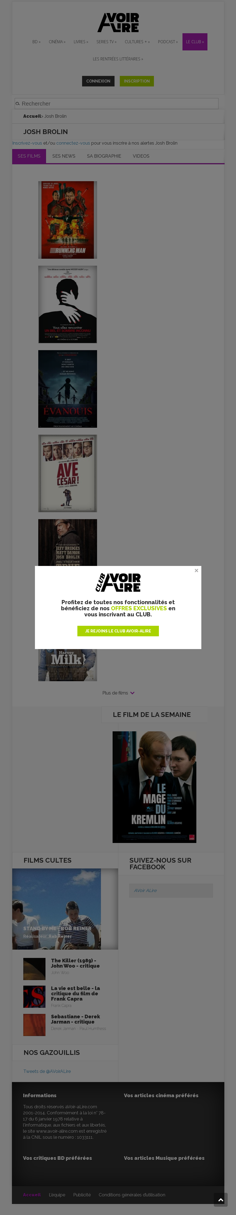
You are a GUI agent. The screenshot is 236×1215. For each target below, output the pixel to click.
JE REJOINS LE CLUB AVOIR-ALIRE (118, 631)
